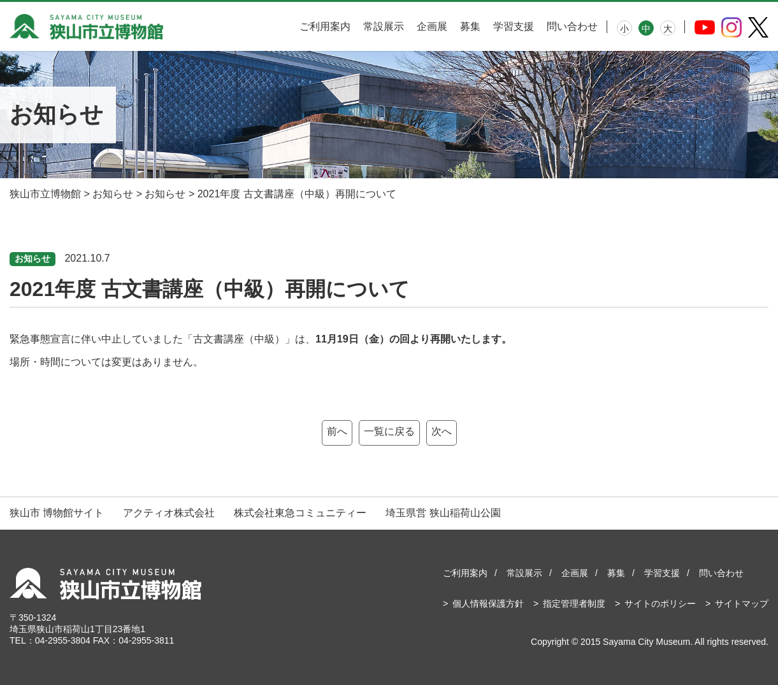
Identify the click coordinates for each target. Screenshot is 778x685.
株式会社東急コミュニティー (300, 512)
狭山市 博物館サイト (57, 512)
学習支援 (513, 26)
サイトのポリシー (660, 603)
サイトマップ (741, 603)
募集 (470, 26)
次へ (441, 431)
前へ (337, 431)
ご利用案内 (324, 26)
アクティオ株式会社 (169, 512)
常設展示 (383, 26)
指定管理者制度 (574, 603)
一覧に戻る (389, 431)
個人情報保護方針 (488, 603)
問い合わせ (572, 26)
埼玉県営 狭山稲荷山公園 (442, 512)
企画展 (432, 26)
